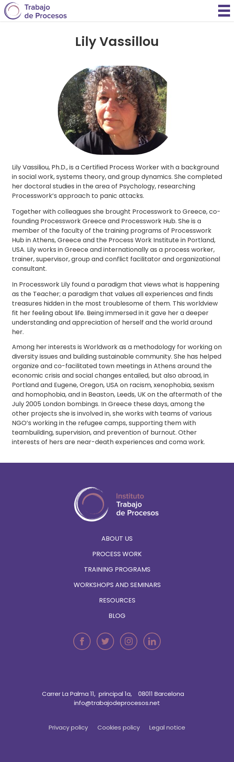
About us (117, 538)
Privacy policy (68, 727)
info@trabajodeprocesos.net (117, 703)
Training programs (117, 569)
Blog (117, 615)
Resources (117, 600)
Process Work (117, 554)
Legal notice (167, 727)
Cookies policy (118, 727)
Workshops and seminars (117, 584)
